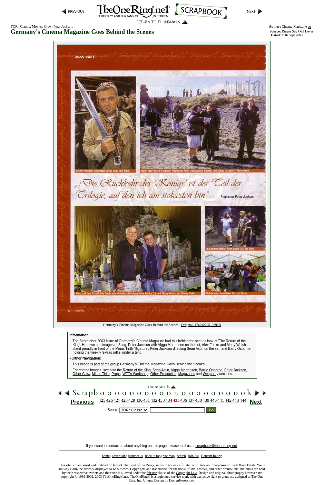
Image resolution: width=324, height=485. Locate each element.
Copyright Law (186, 473)
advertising (119, 456)
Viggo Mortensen (184, 370)
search (181, 456)
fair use (152, 473)
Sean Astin (161, 370)
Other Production (163, 374)
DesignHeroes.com (182, 480)
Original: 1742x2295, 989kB (201, 325)
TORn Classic (20, 26)
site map (169, 456)
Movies (37, 26)
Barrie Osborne (211, 370)
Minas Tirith (101, 374)
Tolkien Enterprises (212, 465)
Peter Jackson (62, 26)
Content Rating (211, 456)
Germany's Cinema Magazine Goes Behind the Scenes (162, 364)
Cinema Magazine (294, 26)
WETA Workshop (135, 374)
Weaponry (210, 374)
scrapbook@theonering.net (216, 446)
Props (115, 374)
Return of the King (137, 370)
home (105, 456)
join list (193, 456)
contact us (136, 456)
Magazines (186, 374)
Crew (48, 26)
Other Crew (81, 374)
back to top (152, 456)
